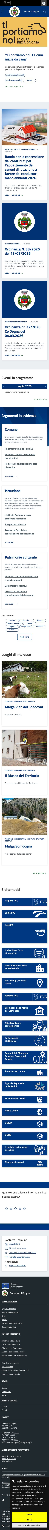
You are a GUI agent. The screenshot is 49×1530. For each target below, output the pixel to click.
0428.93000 (22, 1252)
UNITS (8, 1135)
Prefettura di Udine (15, 1071)
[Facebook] (3, 1500)
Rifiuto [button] (29, 1519)
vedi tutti (24, 636)
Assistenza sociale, (12, 149)
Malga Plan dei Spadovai (24, 707)
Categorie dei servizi (11, 1333)
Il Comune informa (27, 149)
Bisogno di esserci (14, 1162)
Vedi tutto (40, 399)
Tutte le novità (14, 86)
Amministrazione (9, 1301)
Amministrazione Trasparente (15, 1449)
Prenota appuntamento (19, 1256)
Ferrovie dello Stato (15, 1098)
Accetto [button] (29, 1514)
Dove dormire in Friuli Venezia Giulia (16, 967)
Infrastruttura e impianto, (25, 839)
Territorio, (9, 701)
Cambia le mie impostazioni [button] (29, 1525)
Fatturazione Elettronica (11, 1039)
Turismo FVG (11, 995)
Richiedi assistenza (17, 1248)
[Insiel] (6, 1526)
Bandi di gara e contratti (11, 1456)
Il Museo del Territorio (22, 775)
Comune (11, 429)
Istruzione (13, 490)
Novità (4, 1381)
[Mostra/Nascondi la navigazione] (2, 11)
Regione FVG (11, 900)
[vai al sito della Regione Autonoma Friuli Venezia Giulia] (7, 2)
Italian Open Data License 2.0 (14, 951)
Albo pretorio (7, 1460)
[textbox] (20, 1208)
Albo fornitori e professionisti (13, 1024)
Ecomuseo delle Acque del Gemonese (16, 1009)
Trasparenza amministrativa (16, 322)
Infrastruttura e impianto (24, 701)
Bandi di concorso (9, 1458)
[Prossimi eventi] (45, 386)
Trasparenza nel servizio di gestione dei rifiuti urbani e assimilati (23, 1476)
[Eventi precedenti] (4, 386)
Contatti (5, 1417)
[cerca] (44, 11)
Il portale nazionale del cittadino (16, 1148)
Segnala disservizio (17, 1265)
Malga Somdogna (18, 846)
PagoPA (9, 925)
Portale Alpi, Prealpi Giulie (15, 982)
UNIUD (8, 1122)
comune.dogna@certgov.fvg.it (19, 1442)
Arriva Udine (11, 1110)
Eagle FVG (10, 913)
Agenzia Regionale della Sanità (14, 1084)
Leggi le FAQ (14, 1243)
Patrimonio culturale (21, 557)
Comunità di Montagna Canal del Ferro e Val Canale (16, 1056)
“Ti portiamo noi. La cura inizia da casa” (24, 57)
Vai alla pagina (14, 195)
